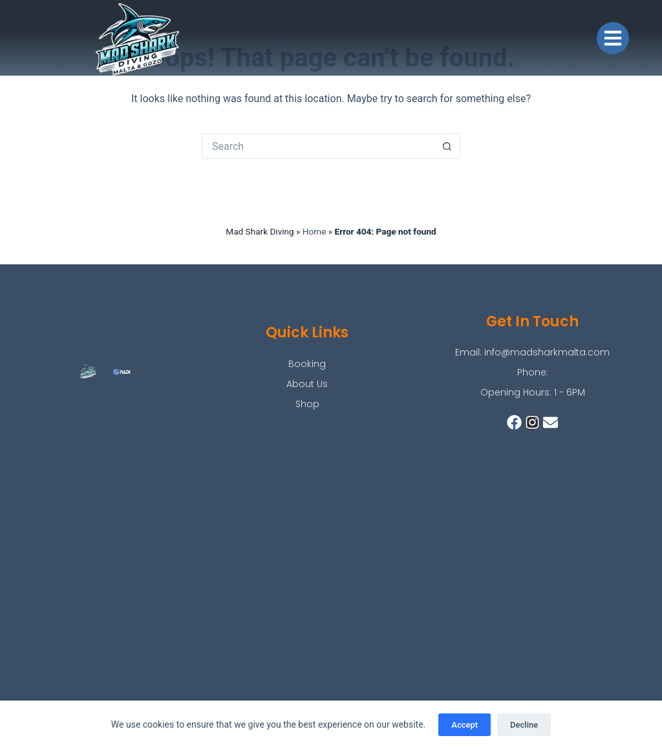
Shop (307, 403)
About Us (307, 383)
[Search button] (447, 146)
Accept (464, 725)
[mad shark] (331, 574)
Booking (307, 363)
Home (314, 231)
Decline (524, 725)
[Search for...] (318, 146)
